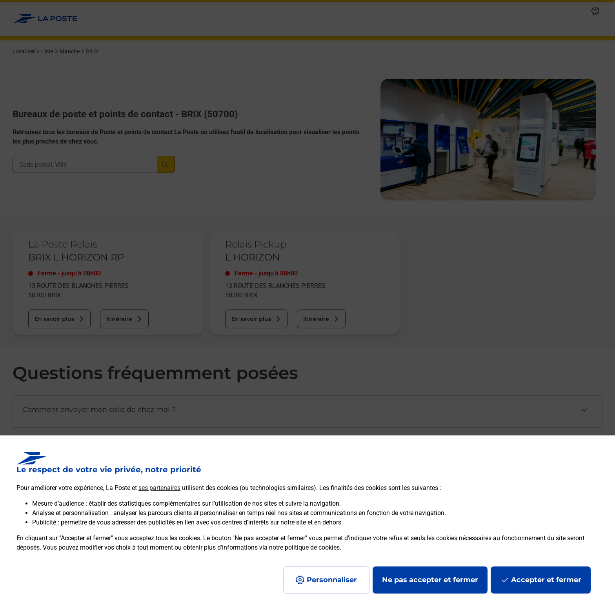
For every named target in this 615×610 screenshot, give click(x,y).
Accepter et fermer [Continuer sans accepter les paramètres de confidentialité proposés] (546, 579)
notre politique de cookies (304, 547)
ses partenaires (159, 488)
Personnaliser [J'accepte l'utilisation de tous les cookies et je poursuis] (332, 579)
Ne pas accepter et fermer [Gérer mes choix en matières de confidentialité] (430, 579)
